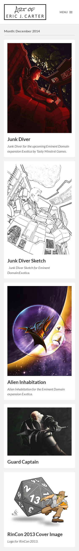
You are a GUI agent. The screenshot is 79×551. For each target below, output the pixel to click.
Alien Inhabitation (26, 382)
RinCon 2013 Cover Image (35, 534)
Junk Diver (18, 139)
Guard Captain (23, 462)
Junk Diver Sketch (26, 261)
